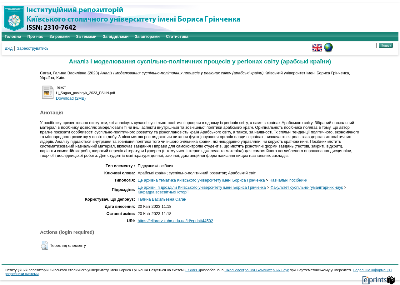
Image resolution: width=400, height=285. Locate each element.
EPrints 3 (192, 270)
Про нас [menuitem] (35, 36)
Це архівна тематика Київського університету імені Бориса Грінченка (201, 180)
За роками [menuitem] (59, 36)
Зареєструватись (32, 48)
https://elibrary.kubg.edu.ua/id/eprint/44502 (175, 220)
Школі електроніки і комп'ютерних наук (256, 270)
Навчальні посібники (288, 180)
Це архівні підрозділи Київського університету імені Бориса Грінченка (202, 187)
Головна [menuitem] (13, 36)
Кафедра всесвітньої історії (163, 192)
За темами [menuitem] (86, 36)
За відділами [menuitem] (116, 36)
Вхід (8, 48)
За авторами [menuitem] (147, 36)
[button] (44, 245)
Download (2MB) (71, 98)
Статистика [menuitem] (177, 36)
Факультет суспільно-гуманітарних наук (306, 187)
